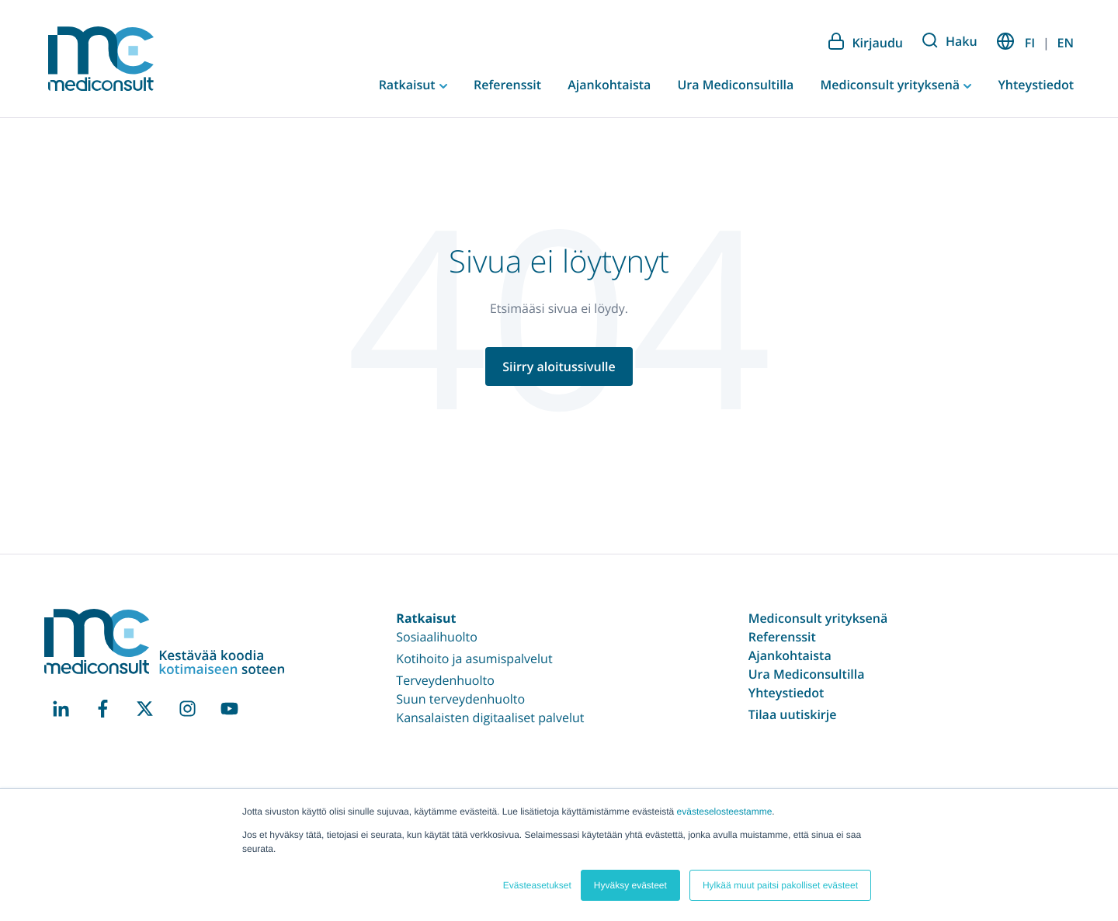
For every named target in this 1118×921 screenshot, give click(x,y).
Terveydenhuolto (445, 680)
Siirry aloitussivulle (559, 366)
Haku (949, 41)
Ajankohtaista (609, 84)
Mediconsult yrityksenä (891, 84)
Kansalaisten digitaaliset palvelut (490, 717)
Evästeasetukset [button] (537, 885)
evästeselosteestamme (725, 811)
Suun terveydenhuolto (460, 698)
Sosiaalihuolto (436, 636)
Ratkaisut (409, 84)
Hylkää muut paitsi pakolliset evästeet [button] (780, 885)
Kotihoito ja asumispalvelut (474, 658)
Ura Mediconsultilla (735, 84)
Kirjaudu (865, 42)
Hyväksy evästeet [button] (630, 885)
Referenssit (507, 84)
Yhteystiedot (1036, 84)
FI (1030, 42)
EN (1065, 42)
